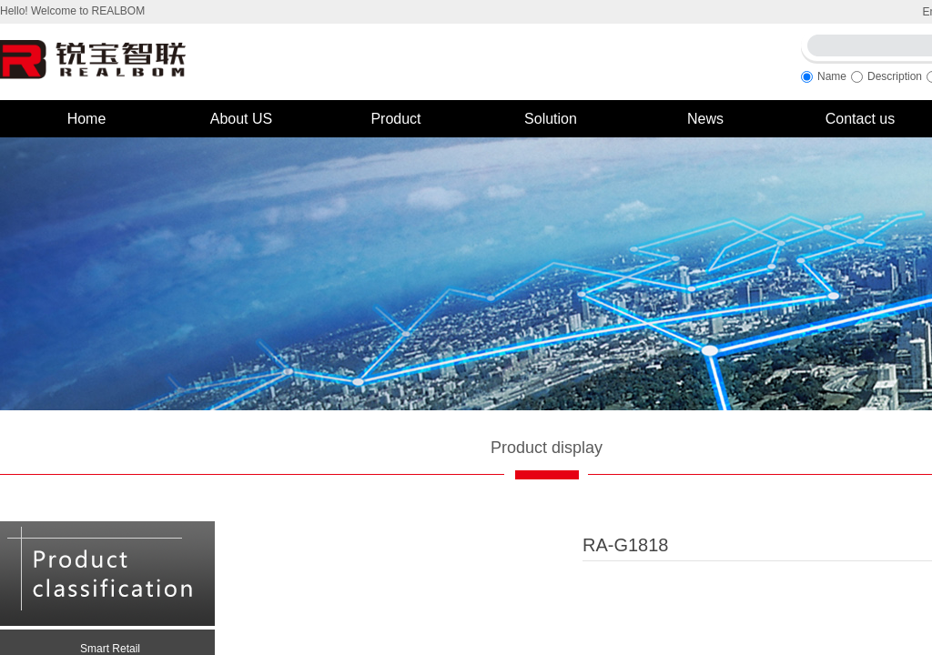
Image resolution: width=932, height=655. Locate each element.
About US (241, 118)
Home (86, 118)
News (705, 118)
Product (395, 118)
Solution (550, 118)
